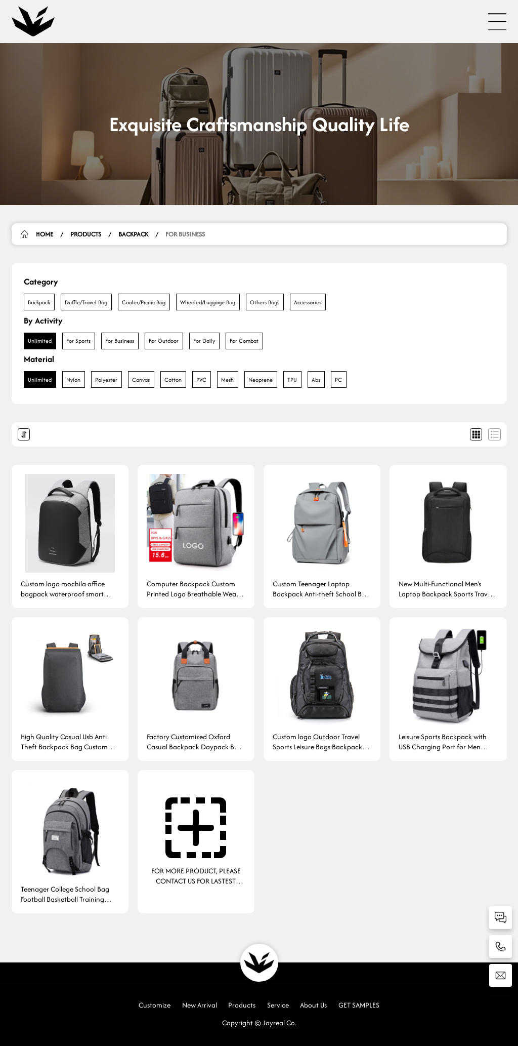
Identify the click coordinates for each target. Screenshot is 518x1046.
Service (278, 1005)
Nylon (73, 380)
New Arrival (199, 1005)
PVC (201, 380)
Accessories (307, 302)
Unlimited (40, 341)
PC (338, 380)
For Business (185, 234)
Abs (316, 380)
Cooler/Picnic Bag (143, 302)
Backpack (133, 234)
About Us (313, 1005)
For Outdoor (164, 341)
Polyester (106, 380)
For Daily (204, 341)
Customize (154, 1005)
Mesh (227, 380)
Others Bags (264, 302)
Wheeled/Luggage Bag (207, 302)
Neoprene (260, 380)
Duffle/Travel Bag (86, 302)
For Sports (78, 341)
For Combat (244, 341)
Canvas (141, 380)
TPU (292, 380)
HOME (44, 234)
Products (85, 234)
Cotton (173, 380)
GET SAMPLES (358, 1005)
